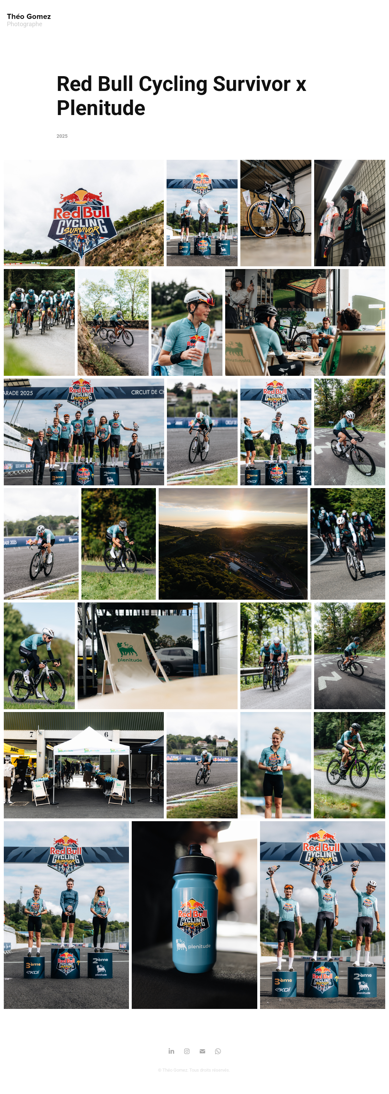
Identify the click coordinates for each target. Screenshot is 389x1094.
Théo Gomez (29, 16)
